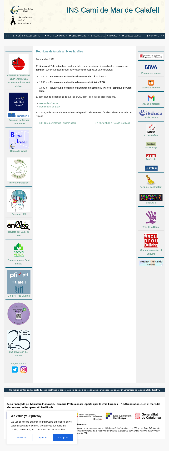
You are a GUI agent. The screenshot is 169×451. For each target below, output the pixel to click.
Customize (21, 437)
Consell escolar (135, 36)
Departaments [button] (80, 36)
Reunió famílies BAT (49, 103)
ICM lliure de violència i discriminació (56, 123)
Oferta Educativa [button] (57, 36)
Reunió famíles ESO (49, 106)
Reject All (42, 437)
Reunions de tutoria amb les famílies (59, 51)
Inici (18, 36)
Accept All (63, 437)
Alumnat (114, 36)
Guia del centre (33, 36)
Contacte (154, 36)
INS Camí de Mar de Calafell (99, 10)
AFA (162, 36)
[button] (8, 37)
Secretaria (99, 36)
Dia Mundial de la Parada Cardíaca (114, 123)
